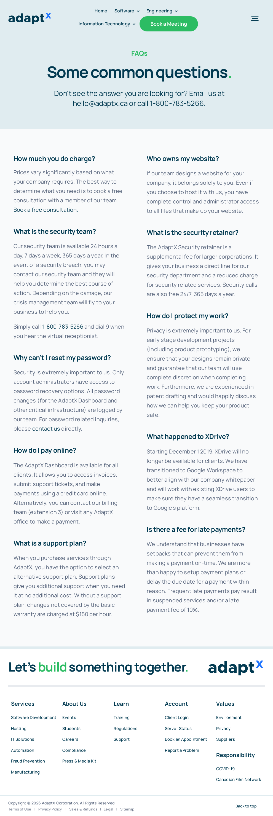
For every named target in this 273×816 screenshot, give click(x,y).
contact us (46, 428)
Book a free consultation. (46, 209)
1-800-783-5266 (177, 103)
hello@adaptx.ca (100, 103)
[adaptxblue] (29, 15)
